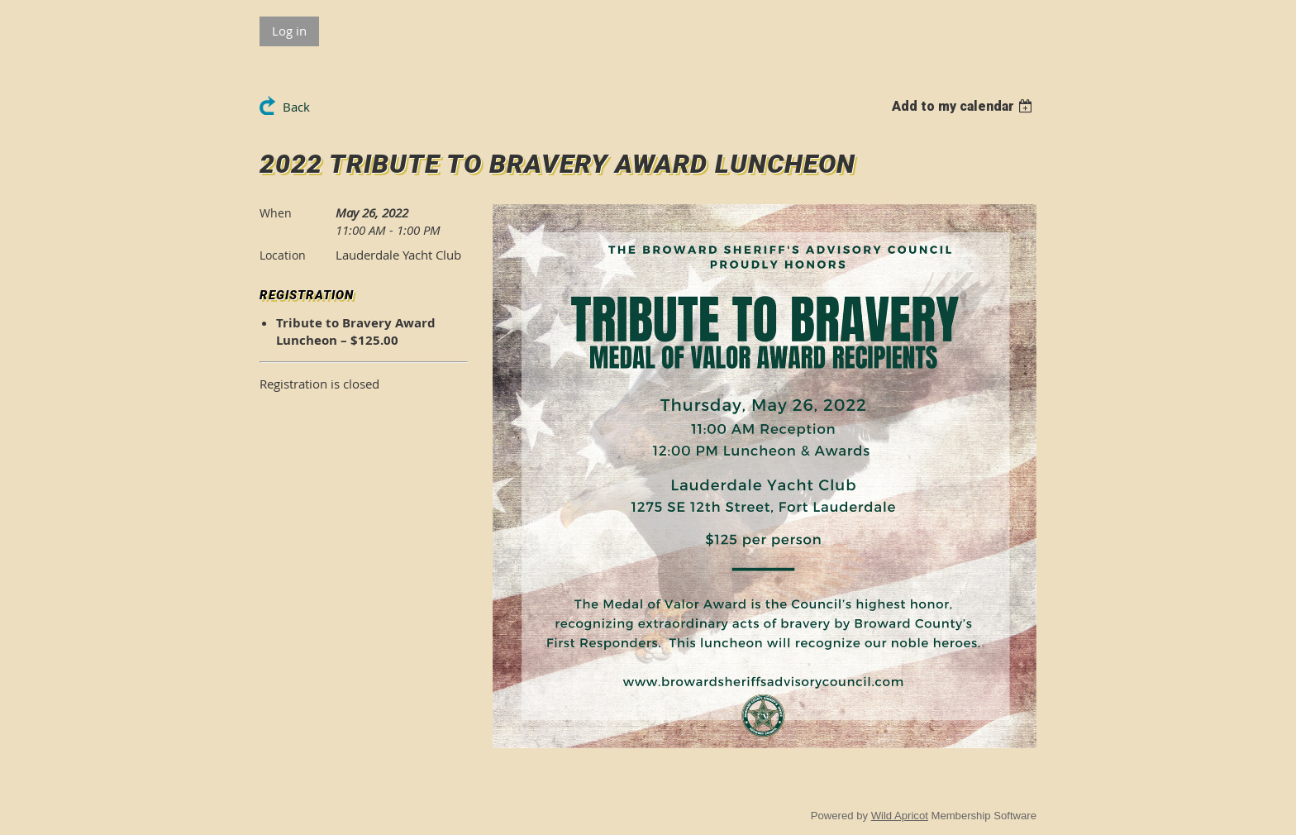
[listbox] (964, 106)
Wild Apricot (899, 815)
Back (296, 106)
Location (283, 255)
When (276, 213)
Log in (289, 30)
